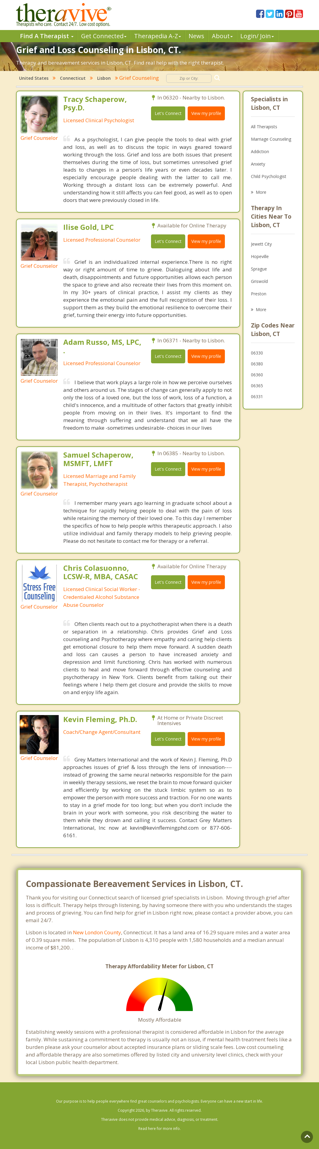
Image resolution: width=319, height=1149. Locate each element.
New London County (97, 932)
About (222, 36)
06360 (257, 375)
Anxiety (258, 164)
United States (33, 78)
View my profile (206, 113)
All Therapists (264, 126)
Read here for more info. (159, 1128)
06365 (257, 385)
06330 (257, 353)
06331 (257, 396)
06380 (257, 364)
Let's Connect (168, 113)
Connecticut (73, 78)
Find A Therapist (47, 36)
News (196, 36)
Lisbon (104, 78)
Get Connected (104, 36)
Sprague (259, 269)
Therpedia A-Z (157, 36)
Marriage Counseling (271, 139)
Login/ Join (257, 36)
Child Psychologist (268, 176)
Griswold (259, 281)
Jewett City (261, 244)
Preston (258, 294)
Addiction (260, 151)
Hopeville (260, 256)
